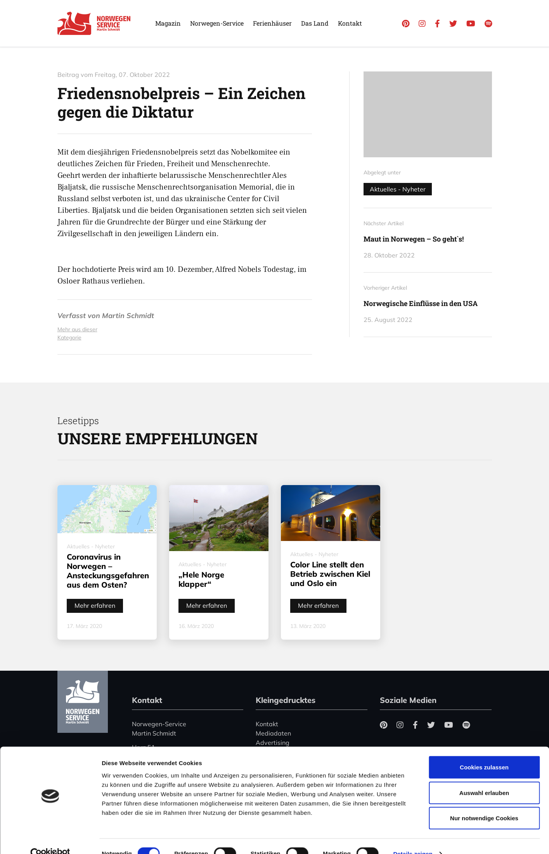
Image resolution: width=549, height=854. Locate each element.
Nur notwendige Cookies (484, 803)
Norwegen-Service (217, 23)
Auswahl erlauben (484, 777)
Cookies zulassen (484, 752)
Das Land (315, 23)
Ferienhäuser (272, 23)
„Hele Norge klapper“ (201, 579)
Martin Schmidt (128, 315)
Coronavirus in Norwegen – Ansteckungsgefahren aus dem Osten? (108, 571)
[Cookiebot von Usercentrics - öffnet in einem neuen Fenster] (50, 839)
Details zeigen (412, 838)
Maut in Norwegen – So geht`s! (414, 239)
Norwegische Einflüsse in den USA (421, 303)
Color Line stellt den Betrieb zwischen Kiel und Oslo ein (330, 574)
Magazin (168, 23)
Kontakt (350, 23)
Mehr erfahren (94, 605)
